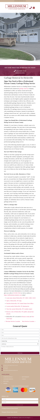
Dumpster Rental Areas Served (9, 412)
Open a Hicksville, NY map (13, 300)
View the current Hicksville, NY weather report (19, 309)
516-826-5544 (17, 293)
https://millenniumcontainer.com (13, 295)
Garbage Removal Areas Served (10, 408)
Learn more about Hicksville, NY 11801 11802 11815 (21, 298)
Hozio (32, 417)
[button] (34, 8)
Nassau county (26, 316)
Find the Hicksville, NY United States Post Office (19, 303)
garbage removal (23, 88)
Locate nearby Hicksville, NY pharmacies (17, 306)
